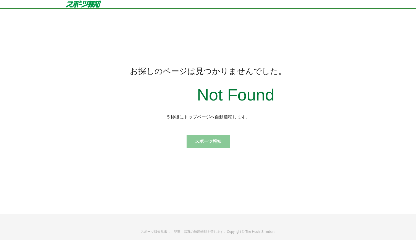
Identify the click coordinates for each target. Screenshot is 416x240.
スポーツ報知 (208, 141)
